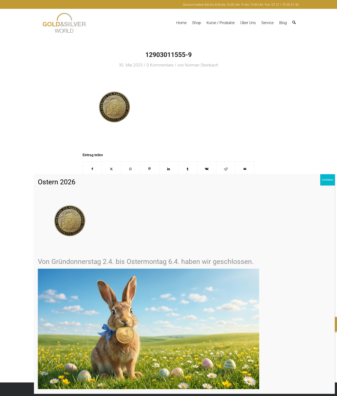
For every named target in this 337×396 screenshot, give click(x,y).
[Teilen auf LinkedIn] (168, 169)
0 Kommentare (160, 65)
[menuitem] (181, 23)
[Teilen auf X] (111, 169)
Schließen (327, 179)
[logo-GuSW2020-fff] (64, 23)
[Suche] (294, 23)
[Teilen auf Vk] (206, 169)
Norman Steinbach (201, 65)
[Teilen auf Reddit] (225, 169)
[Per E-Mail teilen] (244, 169)
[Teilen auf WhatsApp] (130, 169)
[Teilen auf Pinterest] (149, 169)
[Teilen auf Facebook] (92, 169)
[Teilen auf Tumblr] (187, 169)
